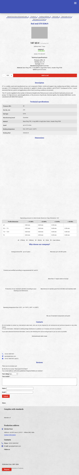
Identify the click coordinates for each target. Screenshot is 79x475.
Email (4, 392)
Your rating (5, 374)
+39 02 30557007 (14, 443)
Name (4, 388)
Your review (6, 376)
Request (6, 469)
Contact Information (10, 435)
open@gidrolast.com (15, 446)
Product (41, 50)
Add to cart (45, 75)
